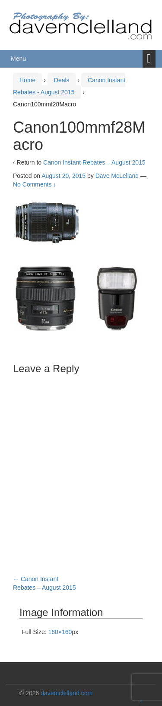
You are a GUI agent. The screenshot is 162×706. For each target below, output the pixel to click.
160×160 (60, 631)
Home (27, 80)
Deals (62, 80)
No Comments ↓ (34, 184)
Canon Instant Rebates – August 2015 (94, 162)
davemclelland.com (66, 693)
